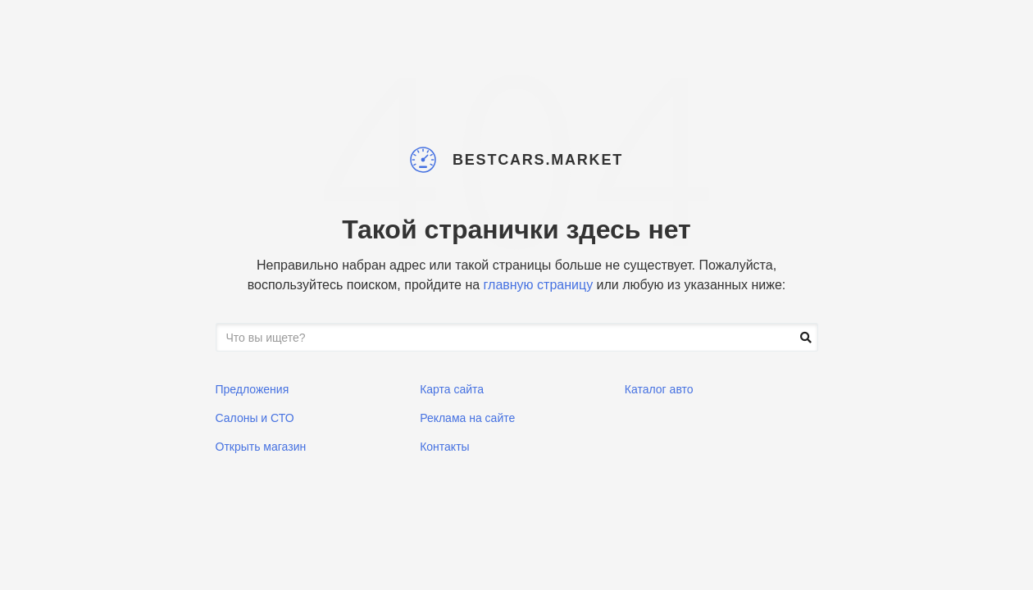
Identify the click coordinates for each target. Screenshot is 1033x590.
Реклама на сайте (467, 417)
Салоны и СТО (255, 417)
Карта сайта (452, 389)
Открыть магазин (261, 446)
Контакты (444, 446)
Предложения (252, 389)
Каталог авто (659, 389)
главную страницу (539, 285)
